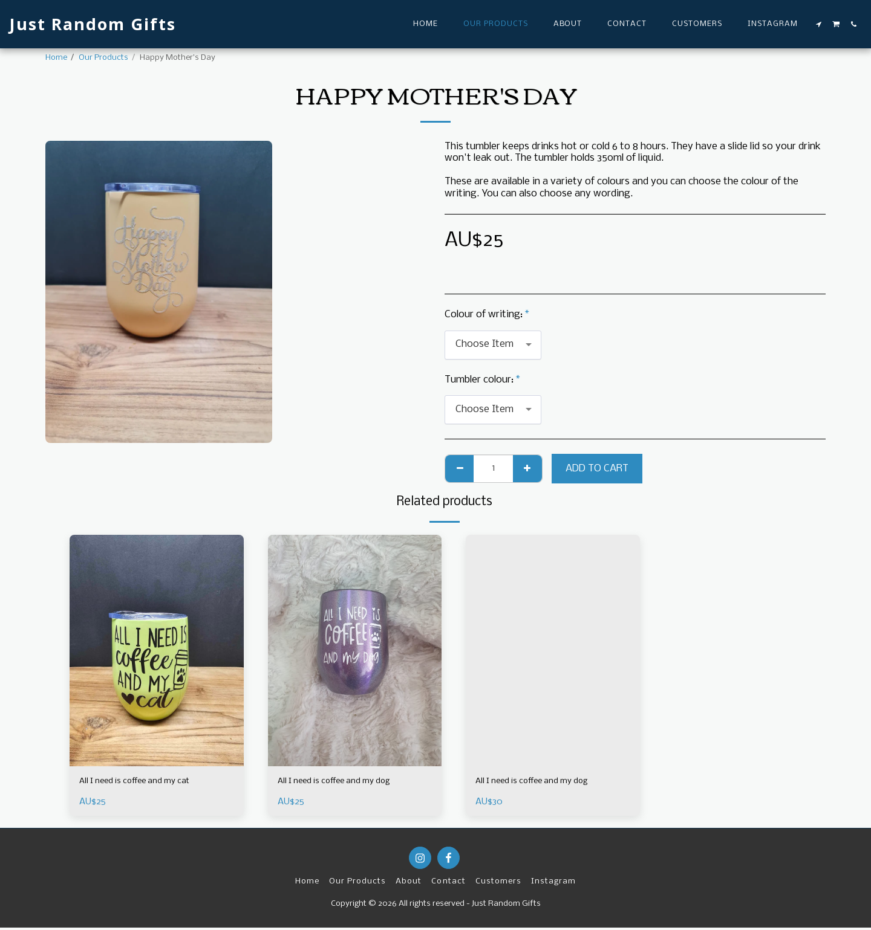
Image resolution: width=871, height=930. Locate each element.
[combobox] (493, 345)
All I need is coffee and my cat (145, 783)
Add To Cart (597, 468)
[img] (157, 650)
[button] (819, 24)
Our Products (103, 57)
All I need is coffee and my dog (346, 783)
